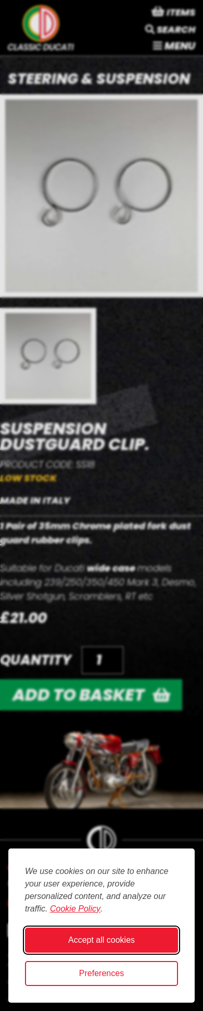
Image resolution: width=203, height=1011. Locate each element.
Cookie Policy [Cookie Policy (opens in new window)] (75, 908)
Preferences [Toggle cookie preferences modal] (101, 973)
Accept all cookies (101, 939)
